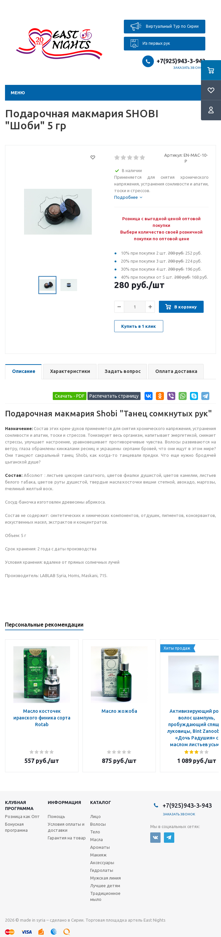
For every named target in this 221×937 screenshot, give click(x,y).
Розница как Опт (22, 816)
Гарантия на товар (67, 837)
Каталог (100, 802)
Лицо (95, 816)
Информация (64, 802)
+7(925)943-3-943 (181, 61)
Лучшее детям (105, 885)
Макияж (98, 854)
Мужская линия (105, 878)
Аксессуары (102, 862)
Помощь (56, 816)
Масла (96, 839)
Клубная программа (19, 805)
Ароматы (100, 847)
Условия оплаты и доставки (66, 827)
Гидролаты (101, 870)
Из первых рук (150, 43)
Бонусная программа (16, 827)
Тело (95, 831)
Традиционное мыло (105, 896)
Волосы (98, 824)
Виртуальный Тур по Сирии (165, 26)
